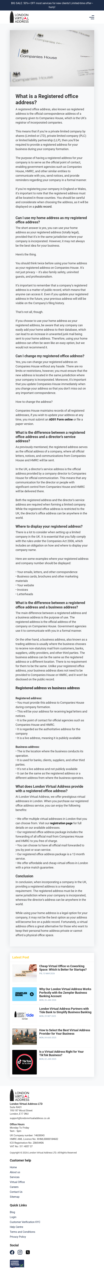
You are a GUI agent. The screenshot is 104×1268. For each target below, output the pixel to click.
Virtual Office (17, 1182)
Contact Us (16, 1191)
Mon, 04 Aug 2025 (47, 1037)
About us (15, 1172)
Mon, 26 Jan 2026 (47, 1000)
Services (14, 1177)
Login (13, 1217)
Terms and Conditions (22, 1231)
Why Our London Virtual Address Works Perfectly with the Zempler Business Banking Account (65, 992)
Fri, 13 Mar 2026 (47, 973)
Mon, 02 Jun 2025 (47, 1059)
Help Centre (16, 1227)
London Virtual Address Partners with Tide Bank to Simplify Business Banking (65, 1010)
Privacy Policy (18, 1236)
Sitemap (14, 1196)
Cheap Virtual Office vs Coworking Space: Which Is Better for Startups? (63, 967)
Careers (14, 1187)
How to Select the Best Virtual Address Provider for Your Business (64, 1031)
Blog (12, 1212)
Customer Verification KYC (25, 1222)
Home (13, 1167)
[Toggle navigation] (91, 17)
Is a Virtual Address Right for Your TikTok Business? (61, 1053)
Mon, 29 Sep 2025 (47, 1016)
